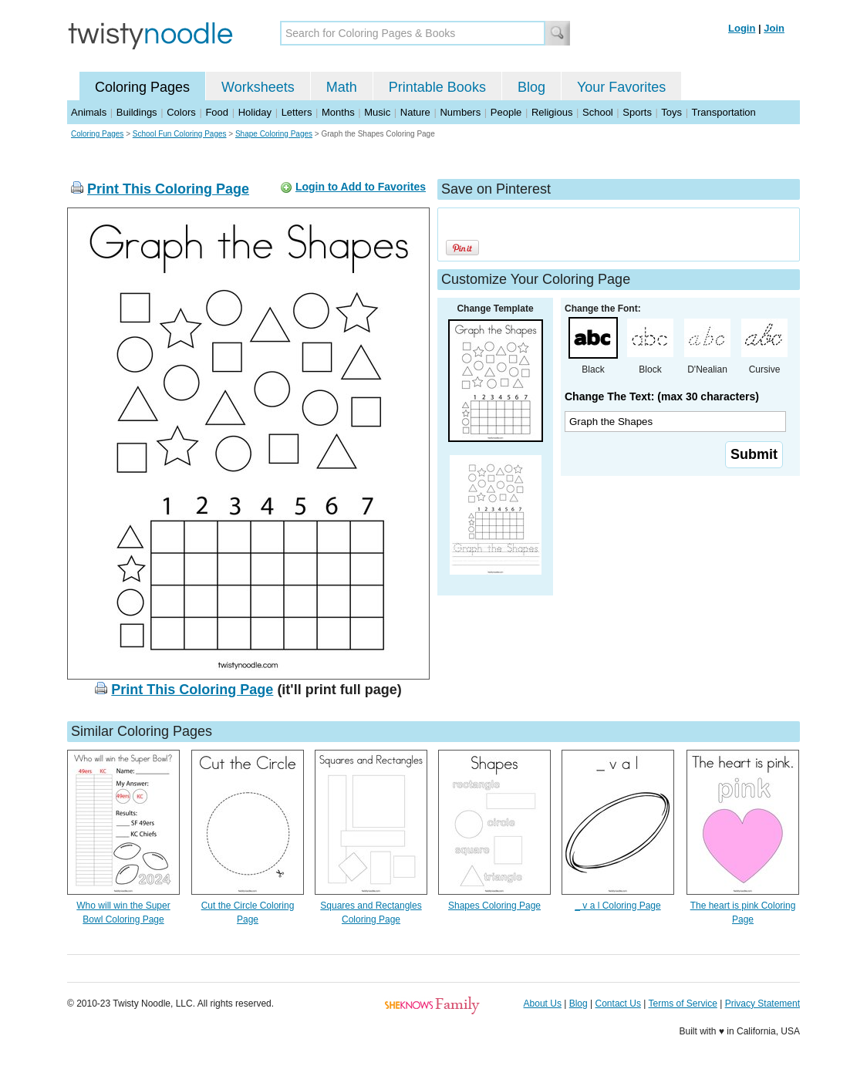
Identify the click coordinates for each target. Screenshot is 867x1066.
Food (216, 112)
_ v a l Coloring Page (617, 905)
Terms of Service (682, 1003)
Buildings (136, 112)
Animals (88, 112)
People (506, 112)
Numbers (460, 112)
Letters (297, 112)
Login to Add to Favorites (360, 186)
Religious (551, 112)
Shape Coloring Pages (273, 134)
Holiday (255, 112)
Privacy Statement (762, 1003)
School (597, 112)
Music (377, 112)
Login (741, 28)
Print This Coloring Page (168, 189)
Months (338, 112)
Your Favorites (621, 87)
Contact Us (618, 1003)
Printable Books (437, 87)
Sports (637, 112)
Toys (671, 112)
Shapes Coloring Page (494, 905)
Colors (181, 112)
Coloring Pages (142, 87)
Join (774, 28)
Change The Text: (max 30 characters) (662, 396)
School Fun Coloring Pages (180, 134)
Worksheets (258, 87)
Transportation (723, 112)
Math (341, 87)
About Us (543, 1003)
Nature (415, 112)
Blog (531, 87)
